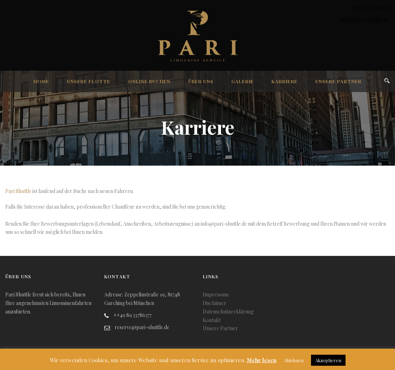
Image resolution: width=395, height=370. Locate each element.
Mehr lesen (261, 360)
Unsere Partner (338, 81)
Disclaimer (214, 303)
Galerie (242, 81)
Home (41, 81)
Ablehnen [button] (294, 360)
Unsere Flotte (88, 81)
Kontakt (212, 320)
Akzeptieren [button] (328, 360)
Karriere (284, 81)
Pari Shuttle (18, 191)
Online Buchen (149, 81)
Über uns (201, 81)
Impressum (215, 294)
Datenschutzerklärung (228, 311)
